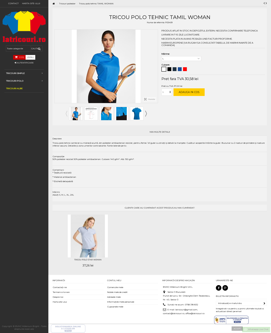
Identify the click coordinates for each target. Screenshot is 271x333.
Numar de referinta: (156, 22)
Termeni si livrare (61, 292)
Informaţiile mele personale (120, 301)
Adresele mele (114, 297)
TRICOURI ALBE (14, 88)
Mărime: (165, 54)
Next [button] (146, 113)
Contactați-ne (60, 287)
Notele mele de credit (117, 292)
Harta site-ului (31, 3)
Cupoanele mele (115, 306)
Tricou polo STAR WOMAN (87, 259)
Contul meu (114, 280)
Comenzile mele (115, 287)
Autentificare (24, 62)
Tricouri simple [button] (24, 73)
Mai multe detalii (160, 132)
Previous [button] (66, 113)
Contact (13, 3)
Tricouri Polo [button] (24, 81)
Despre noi (58, 297)
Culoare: (165, 64)
